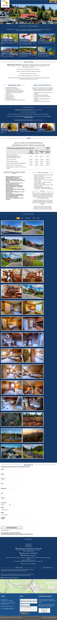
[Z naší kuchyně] (46, 127)
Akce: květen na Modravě (7, 40)
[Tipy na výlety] (46, 37)
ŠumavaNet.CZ (53, 617)
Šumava (2, 617)
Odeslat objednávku (11, 527)
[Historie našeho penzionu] (28, 51)
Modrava (6, 617)
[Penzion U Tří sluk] (9, 51)
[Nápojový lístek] (28, 127)
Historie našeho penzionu (26, 53)
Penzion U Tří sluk (6, 53)
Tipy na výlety (41, 40)
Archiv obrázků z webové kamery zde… (10, 577)
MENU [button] (53, 2)
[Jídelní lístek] (9, 127)
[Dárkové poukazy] (28, 37)
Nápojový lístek (23, 129)
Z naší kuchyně (42, 129)
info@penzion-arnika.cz (31, 555)
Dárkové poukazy (24, 40)
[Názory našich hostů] (46, 51)
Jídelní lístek (4, 129)
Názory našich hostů (43, 53)
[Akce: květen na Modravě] (9, 37)
